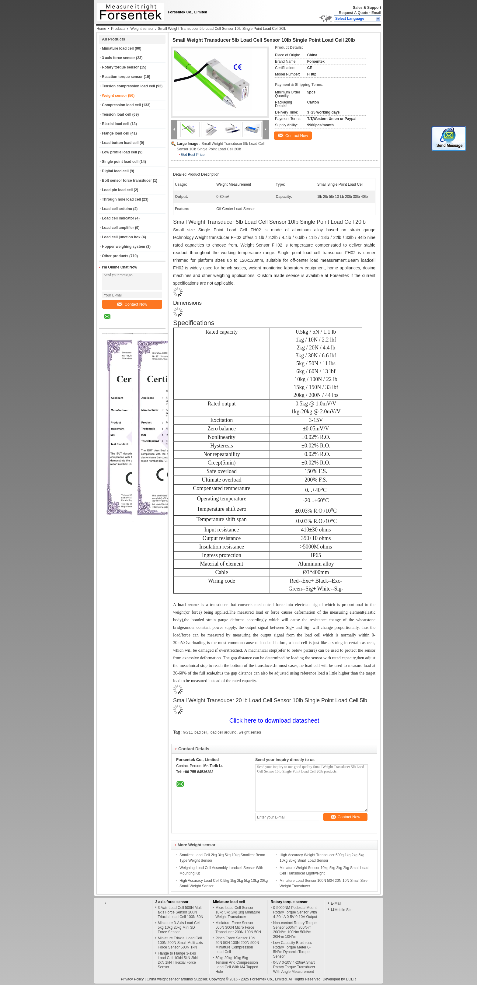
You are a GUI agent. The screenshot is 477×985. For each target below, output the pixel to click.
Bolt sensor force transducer (127, 180)
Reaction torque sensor (122, 77)
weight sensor (250, 732)
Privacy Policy (132, 979)
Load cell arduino (117, 209)
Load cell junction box (121, 237)
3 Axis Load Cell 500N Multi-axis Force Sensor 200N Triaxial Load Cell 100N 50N (181, 912)
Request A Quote (353, 13)
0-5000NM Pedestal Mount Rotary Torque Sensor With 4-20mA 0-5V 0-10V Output (295, 912)
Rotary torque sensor (120, 67)
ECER (351, 979)
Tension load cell (116, 114)
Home (101, 28)
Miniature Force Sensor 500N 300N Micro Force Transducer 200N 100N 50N (238, 927)
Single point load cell (120, 161)
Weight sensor (141, 28)
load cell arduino (223, 732)
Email (376, 13)
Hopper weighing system (123, 246)
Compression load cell (121, 105)
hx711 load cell (195, 732)
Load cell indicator (118, 218)
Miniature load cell (118, 48)
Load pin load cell (117, 190)
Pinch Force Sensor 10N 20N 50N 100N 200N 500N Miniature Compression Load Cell (237, 945)
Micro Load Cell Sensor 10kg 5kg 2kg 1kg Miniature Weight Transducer (237, 912)
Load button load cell (120, 143)
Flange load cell (115, 133)
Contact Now (132, 304)
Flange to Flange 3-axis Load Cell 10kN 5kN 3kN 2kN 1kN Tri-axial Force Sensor (178, 960)
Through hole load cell (121, 199)
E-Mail (336, 903)
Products (118, 28)
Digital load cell (115, 171)
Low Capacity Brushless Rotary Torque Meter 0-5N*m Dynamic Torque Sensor (292, 950)
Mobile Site (341, 910)
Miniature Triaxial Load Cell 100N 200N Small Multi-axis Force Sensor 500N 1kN (180, 942)
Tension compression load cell (128, 86)
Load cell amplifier (118, 228)
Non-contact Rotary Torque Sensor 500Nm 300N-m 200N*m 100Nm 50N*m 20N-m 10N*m (295, 930)
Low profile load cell (119, 152)
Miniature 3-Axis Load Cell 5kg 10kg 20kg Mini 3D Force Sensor (179, 927)
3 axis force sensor (118, 58)
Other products (115, 256)
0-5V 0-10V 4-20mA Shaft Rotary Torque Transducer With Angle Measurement (294, 967)
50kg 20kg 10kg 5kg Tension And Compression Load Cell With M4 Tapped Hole (236, 965)
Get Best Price (192, 154)
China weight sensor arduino (170, 979)
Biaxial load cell (115, 124)
